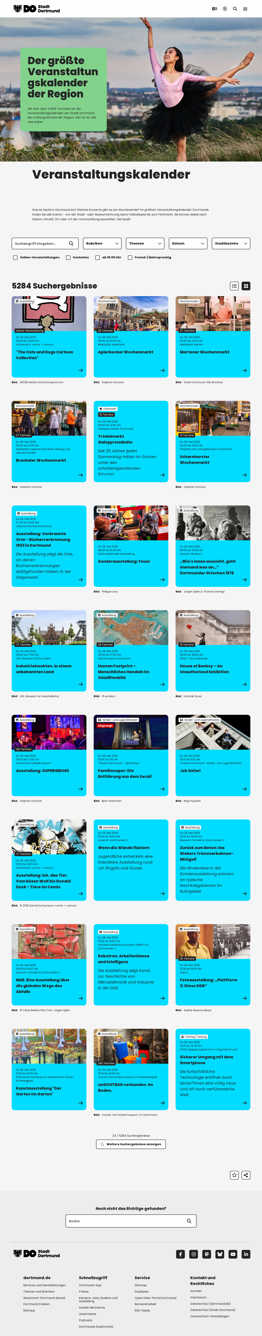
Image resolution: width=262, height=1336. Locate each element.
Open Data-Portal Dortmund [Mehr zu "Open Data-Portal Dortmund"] (155, 1298)
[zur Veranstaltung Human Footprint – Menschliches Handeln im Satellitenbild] (131, 651)
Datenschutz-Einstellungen (209, 1316)
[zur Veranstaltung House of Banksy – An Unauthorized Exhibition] (213, 651)
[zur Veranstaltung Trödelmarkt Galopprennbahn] (131, 441)
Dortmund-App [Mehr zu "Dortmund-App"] (90, 1285)
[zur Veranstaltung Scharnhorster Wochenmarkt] (213, 441)
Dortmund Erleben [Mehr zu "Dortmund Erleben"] (36, 1304)
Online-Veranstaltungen (36, 257)
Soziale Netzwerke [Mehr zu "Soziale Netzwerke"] (92, 1307)
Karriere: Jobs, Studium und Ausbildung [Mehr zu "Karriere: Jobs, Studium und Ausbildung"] (98, 1299)
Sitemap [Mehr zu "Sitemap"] (141, 1285)
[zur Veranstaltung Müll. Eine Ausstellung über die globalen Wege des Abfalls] (49, 964)
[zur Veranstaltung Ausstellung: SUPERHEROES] (49, 755)
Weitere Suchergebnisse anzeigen (131, 1144)
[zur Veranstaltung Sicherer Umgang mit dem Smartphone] (213, 1069)
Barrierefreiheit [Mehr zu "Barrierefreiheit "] (145, 1304)
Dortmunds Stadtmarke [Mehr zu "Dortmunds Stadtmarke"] (96, 1327)
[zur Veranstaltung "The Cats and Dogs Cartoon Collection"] (49, 337)
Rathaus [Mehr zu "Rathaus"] (29, 1310)
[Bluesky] (219, 1254)
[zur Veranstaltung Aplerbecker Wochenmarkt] (131, 337)
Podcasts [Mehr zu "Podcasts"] (85, 1320)
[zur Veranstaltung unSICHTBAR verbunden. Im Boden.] (131, 1069)
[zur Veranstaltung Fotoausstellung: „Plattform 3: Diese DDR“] (213, 964)
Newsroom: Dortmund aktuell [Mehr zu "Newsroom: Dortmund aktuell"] (44, 1298)
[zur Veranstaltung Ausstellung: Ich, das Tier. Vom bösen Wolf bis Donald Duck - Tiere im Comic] (49, 860)
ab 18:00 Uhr (108, 257)
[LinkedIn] (246, 1254)
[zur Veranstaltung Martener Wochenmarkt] (213, 337)
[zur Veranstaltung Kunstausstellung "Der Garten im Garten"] (49, 1069)
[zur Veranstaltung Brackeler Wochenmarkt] (49, 441)
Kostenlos (78, 257)
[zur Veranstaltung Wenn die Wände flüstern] (131, 860)
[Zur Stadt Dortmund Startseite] (36, 8)
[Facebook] (180, 1254)
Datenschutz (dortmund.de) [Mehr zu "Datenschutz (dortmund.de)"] (210, 1304)
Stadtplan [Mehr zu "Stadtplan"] (142, 1291)
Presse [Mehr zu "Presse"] (84, 1291)
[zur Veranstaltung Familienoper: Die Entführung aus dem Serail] (131, 755)
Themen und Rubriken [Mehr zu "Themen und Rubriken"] (39, 1291)
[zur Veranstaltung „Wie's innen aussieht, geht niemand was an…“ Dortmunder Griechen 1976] (213, 546)
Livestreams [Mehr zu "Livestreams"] (87, 1314)
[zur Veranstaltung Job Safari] (213, 755)
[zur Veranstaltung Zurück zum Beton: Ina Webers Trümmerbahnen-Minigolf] (213, 860)
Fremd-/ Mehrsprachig (150, 257)
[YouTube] (233, 1254)
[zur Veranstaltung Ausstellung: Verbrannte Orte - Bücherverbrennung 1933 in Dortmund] (49, 546)
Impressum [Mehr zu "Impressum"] (198, 1297)
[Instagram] (193, 1254)
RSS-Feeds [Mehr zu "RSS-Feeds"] (142, 1310)
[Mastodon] (206, 1254)
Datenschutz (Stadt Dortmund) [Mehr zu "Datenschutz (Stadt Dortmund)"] (212, 1310)
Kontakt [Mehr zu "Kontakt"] (196, 1291)
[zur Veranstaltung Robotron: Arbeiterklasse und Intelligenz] (131, 964)
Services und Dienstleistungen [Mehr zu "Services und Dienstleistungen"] (44, 1285)
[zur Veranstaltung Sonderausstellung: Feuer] (131, 546)
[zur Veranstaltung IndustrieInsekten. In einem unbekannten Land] (49, 651)
